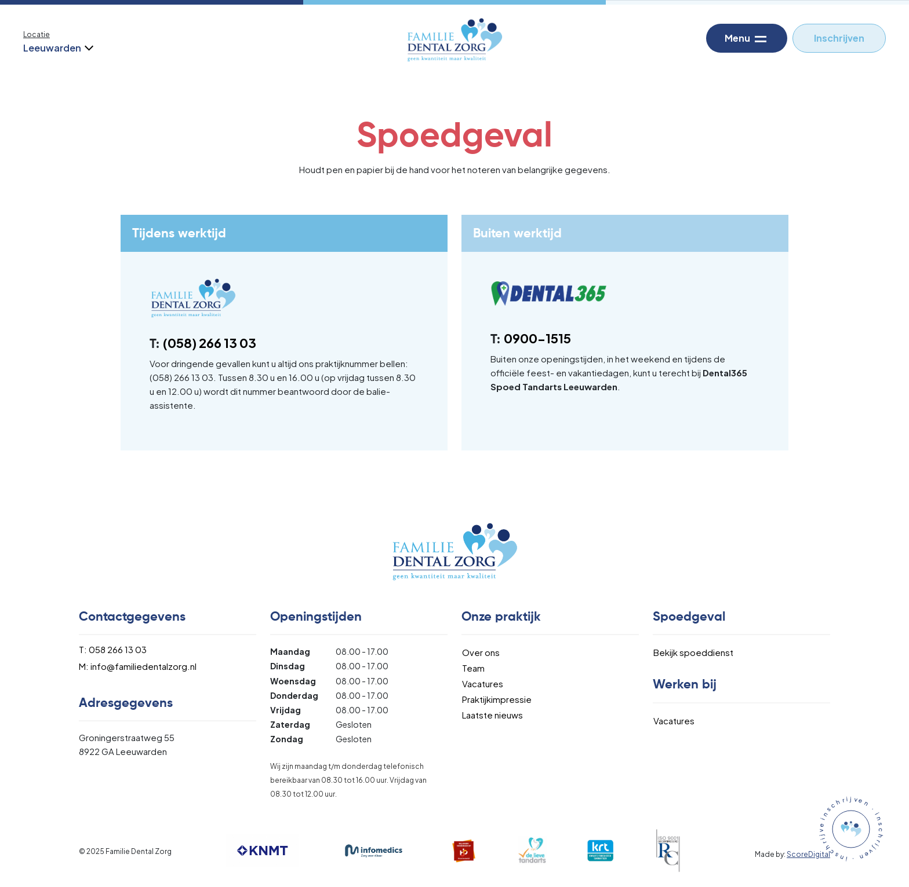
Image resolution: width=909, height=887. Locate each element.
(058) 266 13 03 (209, 343)
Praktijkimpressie (497, 699)
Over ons (481, 652)
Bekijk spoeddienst (693, 652)
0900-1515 (537, 338)
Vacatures (482, 683)
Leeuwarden (57, 48)
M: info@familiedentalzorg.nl (138, 666)
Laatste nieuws (492, 714)
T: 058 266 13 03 (113, 649)
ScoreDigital (808, 854)
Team (473, 667)
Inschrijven (839, 38)
